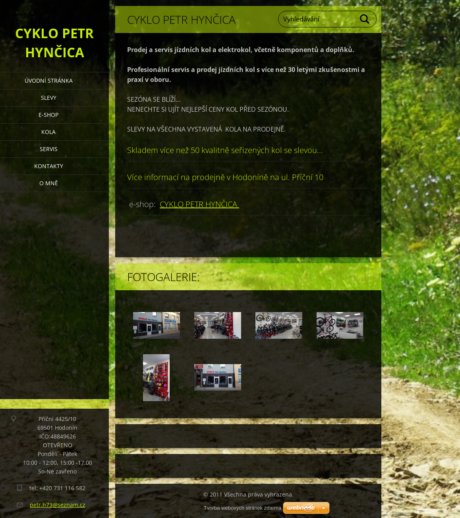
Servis (49, 149)
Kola (48, 132)
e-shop (48, 114)
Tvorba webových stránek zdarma (242, 508)
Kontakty (48, 166)
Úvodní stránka (49, 80)
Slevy (48, 97)
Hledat (365, 19)
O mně (48, 183)
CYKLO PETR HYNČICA (199, 204)
